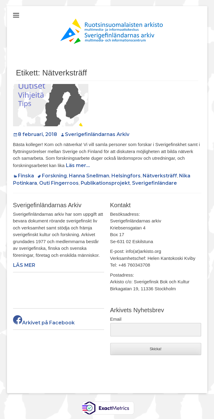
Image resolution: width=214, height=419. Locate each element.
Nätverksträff (160, 176)
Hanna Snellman (89, 176)
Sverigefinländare (154, 183)
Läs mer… (78, 165)
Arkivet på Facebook (44, 323)
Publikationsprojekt (105, 183)
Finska (26, 176)
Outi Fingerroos (59, 183)
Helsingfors (126, 176)
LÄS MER (24, 265)
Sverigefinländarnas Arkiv (97, 134)
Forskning (54, 176)
